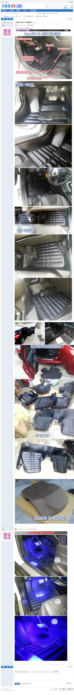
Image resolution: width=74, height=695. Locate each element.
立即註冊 (71, 7)
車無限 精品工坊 (1, 16)
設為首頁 (3, 2)
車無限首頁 (25, 10)
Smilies (26, 672)
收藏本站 (7, 2)
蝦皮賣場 (11, 10)
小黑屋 (59, 689)
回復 (17, 526)
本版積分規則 (69, 683)
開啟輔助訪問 (67, 2)
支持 (22, 663)
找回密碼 (71, 5)
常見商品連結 (33, 10)
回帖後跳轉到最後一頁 (25, 683)
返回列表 (70, 19)
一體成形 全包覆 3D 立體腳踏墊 (41, 16)
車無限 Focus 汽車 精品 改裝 (67, 689)
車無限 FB (4, 10)
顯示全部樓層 (30, 25)
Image (19, 672)
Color (17, 672)
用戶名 (47, 5)
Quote (23, 672)
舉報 (70, 526)
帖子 (36, 13)
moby (3, 25)
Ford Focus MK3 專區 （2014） (16, 16)
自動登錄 (65, 5)
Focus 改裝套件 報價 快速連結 (52, 13)
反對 (27, 663)
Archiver (52, 689)
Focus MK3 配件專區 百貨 (28, 16)
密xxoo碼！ (48, 7)
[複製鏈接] (34, 22)
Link (21, 672)
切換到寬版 (70, 2)
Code (25, 672)
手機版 (56, 689)
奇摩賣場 (18, 10)
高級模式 (56, 671)
